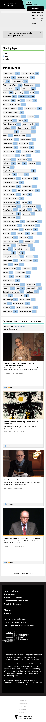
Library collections (12, 151)
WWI (34, 92)
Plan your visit (15, 35)
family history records (25, 249)
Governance (9, 594)
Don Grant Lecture (12, 206)
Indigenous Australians (27, 307)
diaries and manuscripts (14, 284)
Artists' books (10, 209)
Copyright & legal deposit (15, 622)
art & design (29, 88)
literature (33, 116)
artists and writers (12, 217)
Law (21, 288)
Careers (7, 613)
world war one (10, 260)
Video (6, 56)
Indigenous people (12, 268)
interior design (10, 299)
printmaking (22, 92)
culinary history (34, 221)
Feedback (23, 700)
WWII (22, 163)
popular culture (27, 299)
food (38, 209)
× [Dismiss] (40, 33)
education (35, 163)
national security (21, 303)
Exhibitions (9, 77)
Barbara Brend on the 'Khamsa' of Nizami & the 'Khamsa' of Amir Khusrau (21, 364)
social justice (10, 174)
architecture (10, 96)
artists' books (25, 159)
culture (27, 202)
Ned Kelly (9, 288)
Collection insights (30, 73)
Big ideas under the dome (14, 104)
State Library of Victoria (13, 291)
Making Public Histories (13, 256)
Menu (35, 9)
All (5, 53)
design (8, 249)
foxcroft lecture (30, 178)
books (23, 120)
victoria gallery (25, 245)
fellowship (32, 256)
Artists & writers (20, 81)
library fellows (10, 311)
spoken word (30, 268)
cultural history (10, 147)
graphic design (23, 272)
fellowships (9, 159)
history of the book (12, 213)
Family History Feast (13, 85)
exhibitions (9, 233)
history (24, 174)
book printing (33, 284)
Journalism (9, 245)
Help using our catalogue (15, 619)
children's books (31, 124)
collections (31, 229)
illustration (9, 100)
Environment (32, 241)
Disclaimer (23, 703)
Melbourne (9, 163)
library (26, 155)
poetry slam (9, 190)
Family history (28, 131)
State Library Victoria (13, 108)
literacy (8, 272)
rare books (9, 127)
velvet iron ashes (11, 280)
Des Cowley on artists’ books (14, 480)
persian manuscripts (12, 225)
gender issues (10, 237)
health (8, 295)
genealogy (29, 213)
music (8, 135)
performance (10, 120)
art (6, 81)
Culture (8, 92)
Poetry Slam (27, 147)
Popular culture (32, 85)
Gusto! (37, 233)
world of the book (11, 88)
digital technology (11, 202)
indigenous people (12, 186)
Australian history (26, 77)
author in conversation (13, 229)
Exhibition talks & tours (13, 182)
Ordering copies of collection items (19, 625)
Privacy (23, 706)
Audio (6, 59)
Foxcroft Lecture (11, 155)
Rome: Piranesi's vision (13, 112)
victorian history (32, 225)
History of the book (27, 127)
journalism (24, 233)
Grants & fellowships (12, 604)
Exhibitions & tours (29, 260)
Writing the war (28, 139)
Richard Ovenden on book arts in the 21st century (22, 538)
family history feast (12, 124)
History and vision (11, 591)
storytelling (25, 209)
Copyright (23, 709)
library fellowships (31, 151)
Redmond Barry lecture (13, 198)
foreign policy (22, 295)
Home (34, 13)
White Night (26, 237)
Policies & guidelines (13, 597)
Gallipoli (8, 276)
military (32, 100)
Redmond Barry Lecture (29, 190)
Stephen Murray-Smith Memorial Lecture (19, 170)
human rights (26, 143)
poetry (27, 194)
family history (10, 143)
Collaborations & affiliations (16, 600)
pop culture (9, 252)
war (21, 100)
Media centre (10, 610)
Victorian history (22, 135)
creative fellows (11, 131)
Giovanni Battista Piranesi (14, 116)
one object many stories (14, 221)
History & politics (11, 73)
